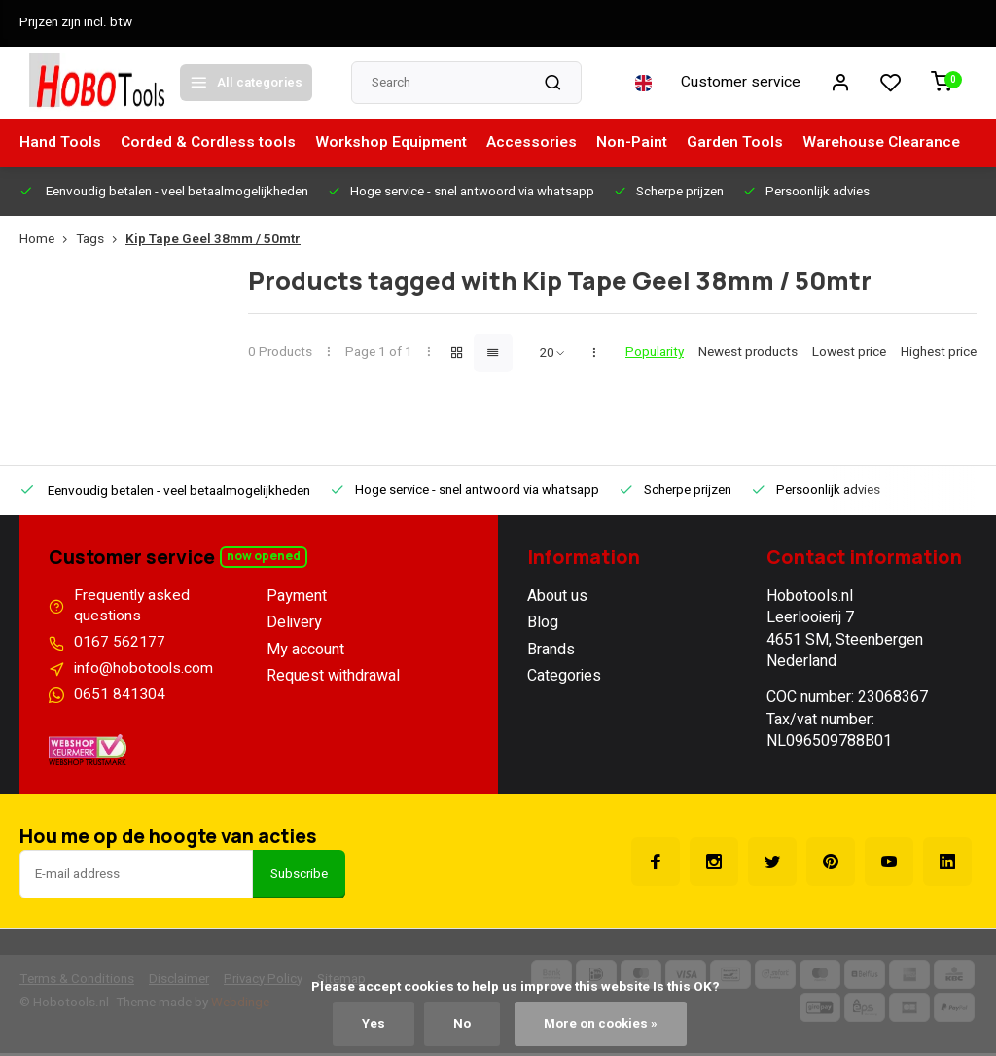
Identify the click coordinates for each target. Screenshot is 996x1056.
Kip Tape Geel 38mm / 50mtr (213, 239)
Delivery (294, 622)
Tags (100, 239)
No (461, 1024)
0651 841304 (119, 697)
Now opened (264, 556)
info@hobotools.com (144, 671)
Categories (564, 675)
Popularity (654, 352)
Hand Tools (60, 143)
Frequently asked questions (133, 607)
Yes (372, 1024)
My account (305, 649)
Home (47, 239)
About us (557, 596)
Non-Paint (641, 143)
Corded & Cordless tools (211, 143)
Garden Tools (746, 143)
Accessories (539, 143)
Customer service (740, 82)
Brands (551, 649)
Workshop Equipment (397, 143)
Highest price (939, 352)
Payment (297, 596)
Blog (542, 622)
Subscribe (299, 877)
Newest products (748, 352)
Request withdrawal (333, 675)
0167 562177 (119, 644)
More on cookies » (600, 1024)
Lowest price (849, 352)
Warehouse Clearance (895, 143)
